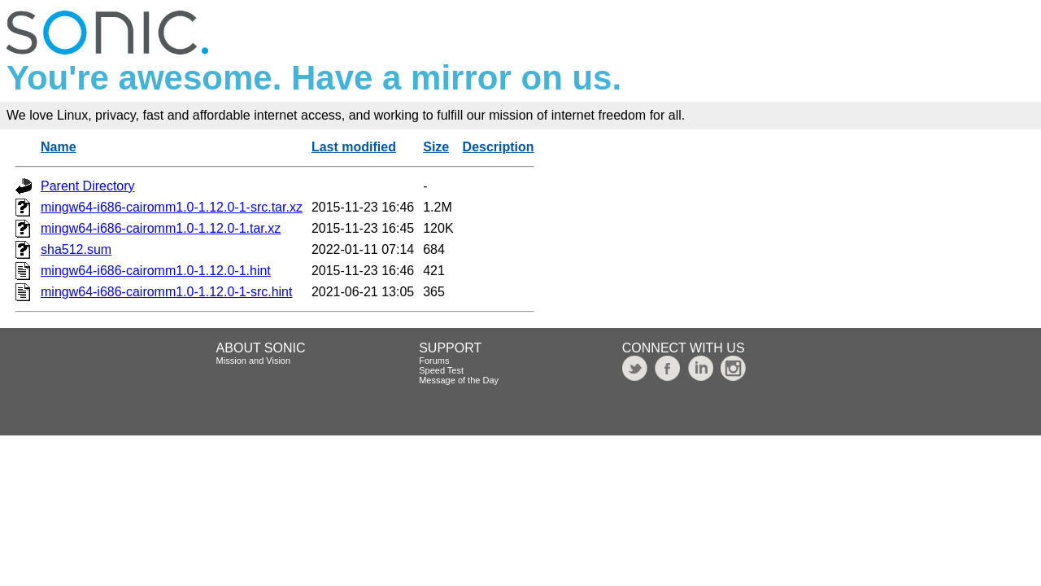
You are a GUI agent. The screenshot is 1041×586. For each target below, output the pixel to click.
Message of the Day (459, 380)
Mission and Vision (253, 360)
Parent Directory (88, 186)
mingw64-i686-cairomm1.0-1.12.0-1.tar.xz (161, 228)
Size (436, 147)
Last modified (353, 147)
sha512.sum (76, 249)
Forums (434, 360)
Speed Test (441, 370)
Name (58, 147)
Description (498, 147)
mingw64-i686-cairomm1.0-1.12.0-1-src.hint (166, 292)
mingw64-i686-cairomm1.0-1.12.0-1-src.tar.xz (172, 207)
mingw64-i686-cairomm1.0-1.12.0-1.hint (156, 271)
